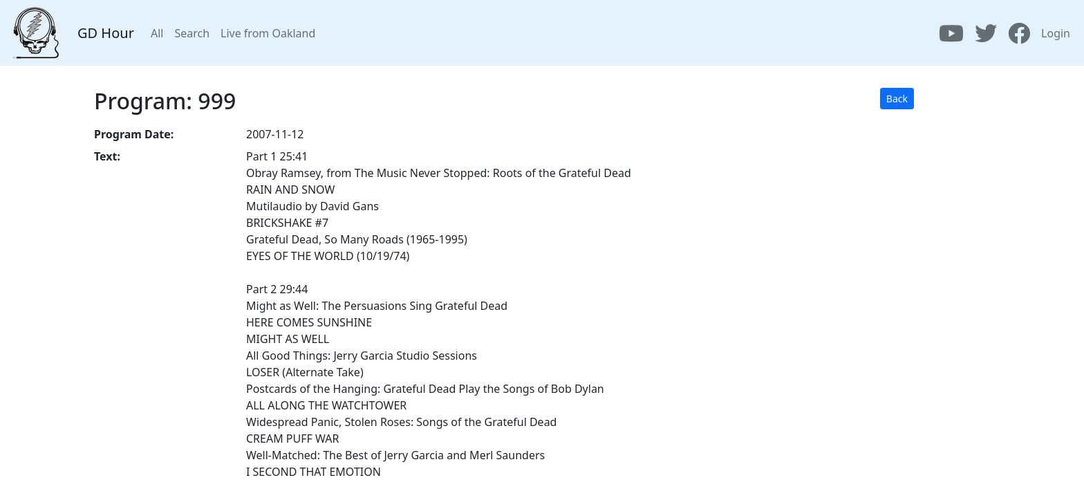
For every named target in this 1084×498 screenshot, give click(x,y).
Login (1055, 33)
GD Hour (105, 33)
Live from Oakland (268, 33)
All (157, 33)
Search (191, 33)
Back (897, 98)
